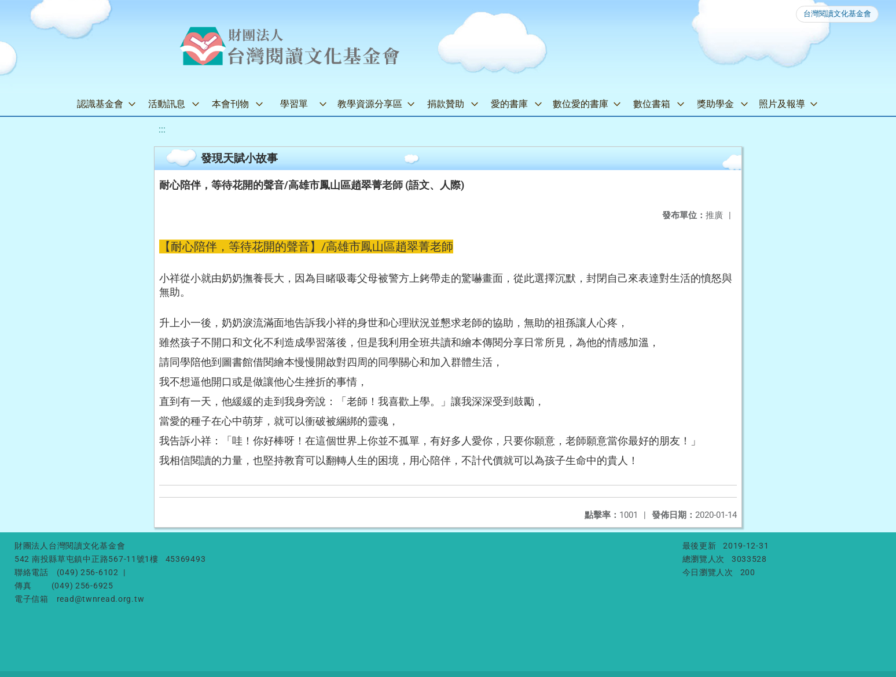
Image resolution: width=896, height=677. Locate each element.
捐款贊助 (445, 103)
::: (162, 129)
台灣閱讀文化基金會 (837, 13)
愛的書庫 (509, 103)
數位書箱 (651, 103)
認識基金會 (100, 103)
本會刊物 (230, 103)
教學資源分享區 (369, 103)
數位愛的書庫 (580, 103)
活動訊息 (166, 103)
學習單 (294, 103)
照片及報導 (782, 103)
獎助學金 (715, 103)
